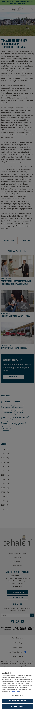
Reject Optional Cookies (17, 701)
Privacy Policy (15, 691)
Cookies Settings (17, 695)
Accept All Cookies (17, 706)
